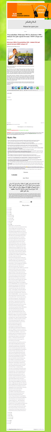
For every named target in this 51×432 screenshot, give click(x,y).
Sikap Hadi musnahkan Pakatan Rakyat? (15, 390)
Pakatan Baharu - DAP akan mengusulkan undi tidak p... (17, 318)
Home (25, 31)
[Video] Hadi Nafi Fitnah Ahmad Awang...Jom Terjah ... (17, 365)
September (10, 219)
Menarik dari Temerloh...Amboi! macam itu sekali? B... (17, 269)
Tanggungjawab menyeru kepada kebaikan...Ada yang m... (18, 387)
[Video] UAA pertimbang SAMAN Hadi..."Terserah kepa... (17, 381)
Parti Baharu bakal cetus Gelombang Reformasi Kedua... (17, 333)
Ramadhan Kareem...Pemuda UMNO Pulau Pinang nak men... (18, 403)
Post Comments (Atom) (16, 124)
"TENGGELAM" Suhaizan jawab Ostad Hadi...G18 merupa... (17, 304)
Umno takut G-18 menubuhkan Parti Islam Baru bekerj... (17, 368)
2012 (8, 423)
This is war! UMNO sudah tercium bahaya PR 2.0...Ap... (17, 228)
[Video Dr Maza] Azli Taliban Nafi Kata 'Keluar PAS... (17, 343)
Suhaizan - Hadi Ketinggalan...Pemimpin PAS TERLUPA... (17, 289)
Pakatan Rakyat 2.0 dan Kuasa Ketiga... (15, 225)
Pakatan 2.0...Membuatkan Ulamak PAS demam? (16, 337)
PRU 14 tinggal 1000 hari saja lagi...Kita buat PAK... (16, 359)
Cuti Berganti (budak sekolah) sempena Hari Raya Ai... (17, 253)
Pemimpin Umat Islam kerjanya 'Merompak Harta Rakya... (18, 273)
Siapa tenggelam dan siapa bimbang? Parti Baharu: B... (17, 327)
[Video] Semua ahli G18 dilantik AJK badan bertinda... (17, 352)
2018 (8, 209)
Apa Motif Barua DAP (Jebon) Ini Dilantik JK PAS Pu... (17, 372)
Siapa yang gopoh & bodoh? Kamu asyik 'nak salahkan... (17, 244)
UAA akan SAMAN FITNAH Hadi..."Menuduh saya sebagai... (18, 384)
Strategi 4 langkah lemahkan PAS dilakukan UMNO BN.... (17, 251)
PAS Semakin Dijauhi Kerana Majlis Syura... (15, 324)
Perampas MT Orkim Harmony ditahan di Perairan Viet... (17, 410)
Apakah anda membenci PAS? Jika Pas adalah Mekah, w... (18, 234)
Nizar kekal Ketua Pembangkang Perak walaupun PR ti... (17, 355)
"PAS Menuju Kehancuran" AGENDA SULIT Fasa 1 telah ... (17, 247)
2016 (8, 212)
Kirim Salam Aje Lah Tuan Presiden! (14, 340)
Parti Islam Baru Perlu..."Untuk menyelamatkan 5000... (17, 371)
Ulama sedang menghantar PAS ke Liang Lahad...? (16, 378)
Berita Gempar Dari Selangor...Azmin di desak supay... (17, 407)
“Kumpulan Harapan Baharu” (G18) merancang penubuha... (18, 232)
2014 (8, 420)
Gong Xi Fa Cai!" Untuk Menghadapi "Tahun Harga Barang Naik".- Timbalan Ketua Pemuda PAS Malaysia (24, 157)
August (10, 221)
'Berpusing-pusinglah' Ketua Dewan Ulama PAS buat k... (17, 377)
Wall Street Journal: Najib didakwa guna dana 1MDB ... (17, 404)
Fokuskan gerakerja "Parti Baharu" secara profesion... (17, 321)
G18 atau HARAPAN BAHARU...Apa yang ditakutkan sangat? (18, 283)
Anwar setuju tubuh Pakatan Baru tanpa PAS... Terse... (17, 302)
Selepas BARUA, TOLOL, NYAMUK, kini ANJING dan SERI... (18, 254)
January (10, 418)
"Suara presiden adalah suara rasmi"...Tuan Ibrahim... (17, 237)
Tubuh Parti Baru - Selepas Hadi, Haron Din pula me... (17, 301)
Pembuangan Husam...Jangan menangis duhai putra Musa (18, 317)
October (10, 218)
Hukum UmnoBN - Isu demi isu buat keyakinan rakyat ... (17, 250)
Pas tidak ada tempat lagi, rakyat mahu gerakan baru (17, 291)
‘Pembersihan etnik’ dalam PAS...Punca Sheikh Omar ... (17, 285)
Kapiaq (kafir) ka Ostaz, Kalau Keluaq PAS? (15, 388)
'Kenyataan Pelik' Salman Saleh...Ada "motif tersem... (17, 288)
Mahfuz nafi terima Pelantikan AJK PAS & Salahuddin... (17, 361)
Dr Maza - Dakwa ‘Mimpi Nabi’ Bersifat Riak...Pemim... (17, 311)
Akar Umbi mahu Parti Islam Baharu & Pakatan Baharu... (17, 369)
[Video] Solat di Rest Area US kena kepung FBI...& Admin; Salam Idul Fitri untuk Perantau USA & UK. (24, 140)
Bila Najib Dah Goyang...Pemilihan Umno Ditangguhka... (17, 282)
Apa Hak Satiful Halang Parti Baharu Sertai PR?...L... (17, 356)
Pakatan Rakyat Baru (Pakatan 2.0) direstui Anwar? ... (17, 336)
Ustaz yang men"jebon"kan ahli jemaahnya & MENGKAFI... (18, 397)
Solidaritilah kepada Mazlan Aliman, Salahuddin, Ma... (17, 346)
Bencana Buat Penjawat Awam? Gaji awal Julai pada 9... (17, 238)
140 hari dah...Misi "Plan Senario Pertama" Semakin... (17, 241)
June (9, 224)
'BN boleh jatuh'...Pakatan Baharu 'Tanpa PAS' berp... (17, 362)
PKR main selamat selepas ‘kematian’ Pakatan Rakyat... (17, 275)
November (10, 216)
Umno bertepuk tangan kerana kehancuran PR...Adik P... (17, 406)
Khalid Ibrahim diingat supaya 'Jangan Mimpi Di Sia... (17, 260)
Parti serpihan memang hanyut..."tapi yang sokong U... (17, 298)
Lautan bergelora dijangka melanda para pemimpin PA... (17, 270)
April (9, 414)
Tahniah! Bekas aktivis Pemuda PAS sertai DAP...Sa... (17, 374)
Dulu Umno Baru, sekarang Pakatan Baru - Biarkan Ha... (17, 292)
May (9, 412)
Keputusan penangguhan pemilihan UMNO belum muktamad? (18, 267)
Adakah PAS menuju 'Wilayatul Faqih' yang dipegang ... (17, 353)
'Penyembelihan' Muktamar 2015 (33, 90)
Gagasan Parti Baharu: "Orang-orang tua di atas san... (17, 272)
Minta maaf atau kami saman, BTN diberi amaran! (16, 393)
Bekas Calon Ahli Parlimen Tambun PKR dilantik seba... (17, 358)
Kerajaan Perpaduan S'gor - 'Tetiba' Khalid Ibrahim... (17, 400)
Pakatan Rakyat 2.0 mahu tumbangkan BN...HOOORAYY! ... (18, 263)
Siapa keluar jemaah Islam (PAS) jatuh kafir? (16, 394)
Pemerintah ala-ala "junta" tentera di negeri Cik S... (16, 339)
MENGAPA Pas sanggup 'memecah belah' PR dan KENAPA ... (18, 314)
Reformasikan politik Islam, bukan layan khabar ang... (17, 240)
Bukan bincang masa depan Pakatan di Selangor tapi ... (17, 257)
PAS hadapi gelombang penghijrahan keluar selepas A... (17, 231)
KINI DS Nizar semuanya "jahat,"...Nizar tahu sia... (16, 266)
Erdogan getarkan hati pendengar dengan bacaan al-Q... (17, 409)
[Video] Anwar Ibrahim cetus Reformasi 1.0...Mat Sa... (17, 295)
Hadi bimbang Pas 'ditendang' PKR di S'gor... (15, 326)
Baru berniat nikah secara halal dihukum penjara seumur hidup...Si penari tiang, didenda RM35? (23, 145)
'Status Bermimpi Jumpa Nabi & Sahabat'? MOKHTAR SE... (18, 307)
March (10, 415)
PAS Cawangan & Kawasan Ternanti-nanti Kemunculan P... (18, 330)
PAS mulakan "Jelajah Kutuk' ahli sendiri (15, 256)
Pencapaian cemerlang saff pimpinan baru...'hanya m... (17, 375)
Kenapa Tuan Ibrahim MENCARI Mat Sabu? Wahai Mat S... (18, 349)
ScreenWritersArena (41, 429)
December (10, 215)
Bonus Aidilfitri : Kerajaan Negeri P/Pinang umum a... (17, 391)
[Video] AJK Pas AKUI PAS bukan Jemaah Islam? (16, 308)
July (9, 222)
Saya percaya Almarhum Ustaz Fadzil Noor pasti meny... (17, 342)
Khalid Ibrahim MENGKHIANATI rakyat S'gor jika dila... (17, 286)
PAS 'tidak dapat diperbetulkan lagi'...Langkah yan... (17, 320)
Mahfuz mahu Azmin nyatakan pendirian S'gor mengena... (18, 279)
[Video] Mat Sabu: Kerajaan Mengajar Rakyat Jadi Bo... (17, 235)
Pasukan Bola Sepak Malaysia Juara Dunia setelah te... (17, 276)
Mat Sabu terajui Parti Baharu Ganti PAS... (15, 323)
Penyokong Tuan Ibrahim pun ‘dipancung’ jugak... (16, 305)
